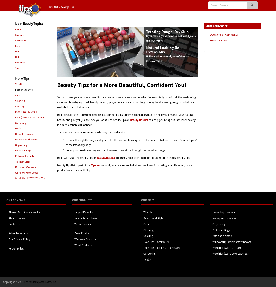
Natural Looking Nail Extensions (164, 49)
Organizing (21, 145)
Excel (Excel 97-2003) (26, 111)
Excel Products (82, 233)
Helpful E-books (83, 212)
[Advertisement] (226, 121)
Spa (17, 68)
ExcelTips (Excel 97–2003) (157, 242)
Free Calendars (218, 40)
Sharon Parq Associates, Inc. (25, 212)
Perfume (20, 62)
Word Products (83, 245)
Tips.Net (53, 7)
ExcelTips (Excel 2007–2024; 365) (161, 248)
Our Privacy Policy (19, 239)
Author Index (16, 249)
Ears (17, 46)
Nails (17, 57)
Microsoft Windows (25, 167)
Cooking (19, 106)
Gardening (21, 123)
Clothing (20, 34)
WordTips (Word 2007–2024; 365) (230, 253)
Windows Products (85, 239)
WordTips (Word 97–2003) (227, 248)
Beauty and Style (153, 218)
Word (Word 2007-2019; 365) (30, 178)
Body (18, 29)
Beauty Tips (67, 7)
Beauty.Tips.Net (139, 120)
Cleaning (20, 100)
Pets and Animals (24, 156)
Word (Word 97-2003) (26, 172)
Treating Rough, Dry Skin (167, 31)
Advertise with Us (18, 233)
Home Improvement (26, 134)
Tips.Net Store (22, 161)
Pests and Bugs (23, 150)
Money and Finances (26, 139)
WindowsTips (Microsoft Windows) (232, 242)
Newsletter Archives (85, 218)
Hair (17, 51)
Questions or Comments (224, 34)
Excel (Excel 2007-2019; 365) (30, 117)
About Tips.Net (17, 218)
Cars (17, 95)
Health (18, 128)
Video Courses (82, 224)
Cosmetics (20, 40)
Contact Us (15, 224)
